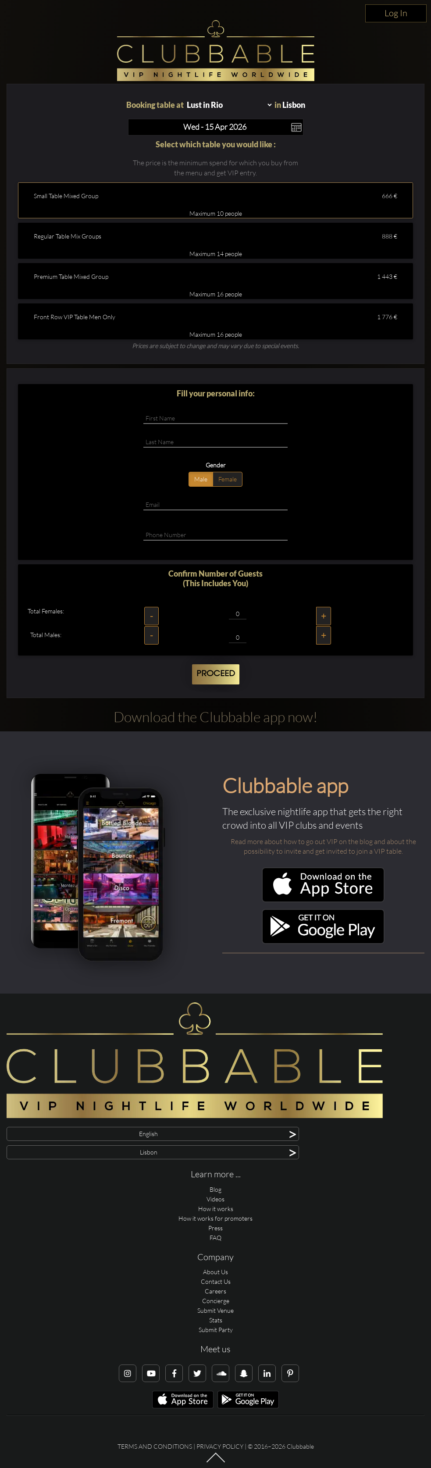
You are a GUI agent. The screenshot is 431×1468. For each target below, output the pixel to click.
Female (227, 479)
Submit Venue (215, 1310)
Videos (215, 1199)
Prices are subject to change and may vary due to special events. (215, 345)
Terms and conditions (155, 1446)
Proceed (215, 673)
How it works (215, 1208)
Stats (215, 1320)
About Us (215, 1272)
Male (200, 479)
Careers (215, 1291)
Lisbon (293, 105)
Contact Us (216, 1281)
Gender (216, 465)
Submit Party (216, 1329)
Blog (215, 1189)
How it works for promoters (215, 1218)
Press (215, 1228)
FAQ (215, 1237)
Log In (396, 12)
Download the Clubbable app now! (215, 716)
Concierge (215, 1300)
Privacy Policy (219, 1446)
